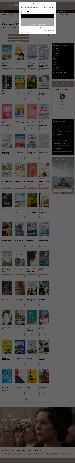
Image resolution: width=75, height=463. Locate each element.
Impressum (46, 30)
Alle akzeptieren (37, 16)
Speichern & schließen (37, 20)
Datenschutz (51, 30)
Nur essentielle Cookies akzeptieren (37, 24)
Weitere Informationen (37, 27)
